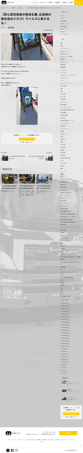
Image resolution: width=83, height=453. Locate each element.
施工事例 (62, 126)
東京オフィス (64, 29)
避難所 (62, 150)
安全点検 (62, 246)
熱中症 (62, 131)
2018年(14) (64, 365)
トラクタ (62, 70)
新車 (61, 46)
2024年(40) (64, 349)
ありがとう (63, 190)
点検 (61, 243)
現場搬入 (62, 59)
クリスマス (63, 198)
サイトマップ (72, 440)
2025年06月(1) (65, 333)
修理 (61, 176)
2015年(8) (63, 373)
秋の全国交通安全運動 (66, 277)
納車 (61, 43)
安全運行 (62, 249)
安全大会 (62, 118)
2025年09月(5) (65, 325)
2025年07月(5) (65, 330)
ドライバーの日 (64, 241)
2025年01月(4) (65, 346)
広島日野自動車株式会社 (67, 110)
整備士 (62, 166)
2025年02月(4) (65, 343)
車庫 (61, 280)
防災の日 (62, 144)
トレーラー (63, 171)
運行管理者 (63, 112)
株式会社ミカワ (4, 8)
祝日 (61, 91)
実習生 (62, 285)
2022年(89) (64, 354)
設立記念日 (63, 201)
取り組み (51, 2)
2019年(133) (64, 362)
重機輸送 (62, 67)
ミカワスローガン (65, 123)
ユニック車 (63, 72)
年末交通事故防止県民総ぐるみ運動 (70, 257)
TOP (8, 440)
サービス (13, 440)
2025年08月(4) (65, 327)
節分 (61, 291)
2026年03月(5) (65, 309)
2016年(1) (63, 370)
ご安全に (62, 134)
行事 (61, 142)
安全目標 (62, 99)
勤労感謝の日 (64, 182)
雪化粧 (62, 283)
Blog (61, 18)
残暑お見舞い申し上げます (67, 217)
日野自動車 (63, 104)
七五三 (62, 254)
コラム (62, 15)
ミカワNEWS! (64, 34)
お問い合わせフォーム (27, 139)
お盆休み (62, 139)
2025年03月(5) (65, 341)
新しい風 (62, 96)
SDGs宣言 (63, 163)
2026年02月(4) (65, 311)
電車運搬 (62, 267)
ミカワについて (21, 440)
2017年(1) (63, 367)
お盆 (61, 136)
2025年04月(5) (65, 338)
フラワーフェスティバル (67, 272)
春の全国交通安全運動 (66, 219)
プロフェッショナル (66, 179)
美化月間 (62, 225)
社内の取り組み (30, 440)
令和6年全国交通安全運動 (67, 222)
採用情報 (38, 440)
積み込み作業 (64, 209)
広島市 (62, 233)
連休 (61, 88)
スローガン (63, 102)
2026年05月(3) (65, 303)
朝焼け (62, 235)
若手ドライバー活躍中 (66, 56)
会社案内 (57, 440)
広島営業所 (63, 21)
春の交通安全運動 (65, 296)
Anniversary (64, 203)
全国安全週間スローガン (67, 120)
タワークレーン (64, 128)
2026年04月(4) (65, 306)
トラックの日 (64, 238)
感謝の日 (62, 184)
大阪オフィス (64, 23)
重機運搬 (62, 64)
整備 (61, 168)
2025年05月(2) (65, 335)
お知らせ (62, 32)
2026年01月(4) (65, 314)
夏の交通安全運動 (65, 211)
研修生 (62, 259)
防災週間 (62, 147)
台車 (61, 174)
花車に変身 (63, 230)
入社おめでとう (64, 78)
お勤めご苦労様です (66, 192)
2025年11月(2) (65, 319)
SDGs (62, 160)
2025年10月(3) (65, 322)
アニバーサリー (64, 206)
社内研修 (62, 155)
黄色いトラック (64, 51)
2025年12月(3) (65, 317)
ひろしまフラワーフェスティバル (69, 227)
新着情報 (13, 8)
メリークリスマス (65, 195)
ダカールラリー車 (65, 107)
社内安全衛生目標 (65, 158)
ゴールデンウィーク (66, 83)
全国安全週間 (64, 115)
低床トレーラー (64, 62)
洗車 (61, 251)
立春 (61, 288)
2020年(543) (64, 359)
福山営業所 (20, 8)
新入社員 (62, 94)
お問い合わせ (64, 440)
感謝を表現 (63, 187)
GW (61, 80)
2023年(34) (64, 351)
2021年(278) (64, 357)
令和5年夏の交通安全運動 (67, 214)
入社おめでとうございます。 (68, 75)
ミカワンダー (64, 48)
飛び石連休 (63, 86)
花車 (61, 275)
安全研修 (62, 152)
